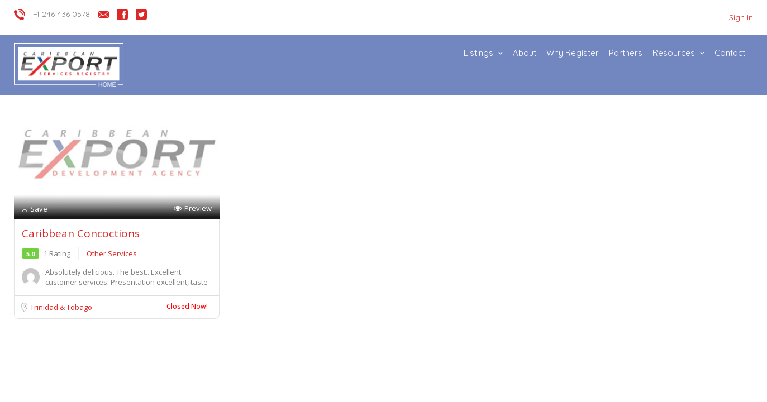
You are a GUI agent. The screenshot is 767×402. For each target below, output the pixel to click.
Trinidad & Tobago (61, 307)
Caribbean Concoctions (81, 233)
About (524, 52)
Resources (673, 52)
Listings (478, 52)
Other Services (112, 253)
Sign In (741, 17)
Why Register (572, 52)
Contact (729, 52)
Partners (625, 52)
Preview (193, 209)
